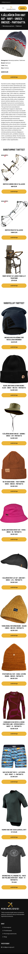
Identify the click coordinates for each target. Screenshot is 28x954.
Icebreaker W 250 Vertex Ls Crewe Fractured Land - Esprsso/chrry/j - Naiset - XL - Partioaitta (14, 724)
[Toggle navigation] (3, 8)
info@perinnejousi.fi (6, 2)
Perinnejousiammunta (10, 933)
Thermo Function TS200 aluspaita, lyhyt (14, 830)
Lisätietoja (14, 77)
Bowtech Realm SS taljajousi (14, 230)
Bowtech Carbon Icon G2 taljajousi (14, 184)
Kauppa (22, 8)
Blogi (5, 937)
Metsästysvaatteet (8, 26)
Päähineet (19, 26)
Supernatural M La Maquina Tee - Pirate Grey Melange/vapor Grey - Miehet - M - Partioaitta (14, 878)
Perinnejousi (7, 927)
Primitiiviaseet (8, 930)
